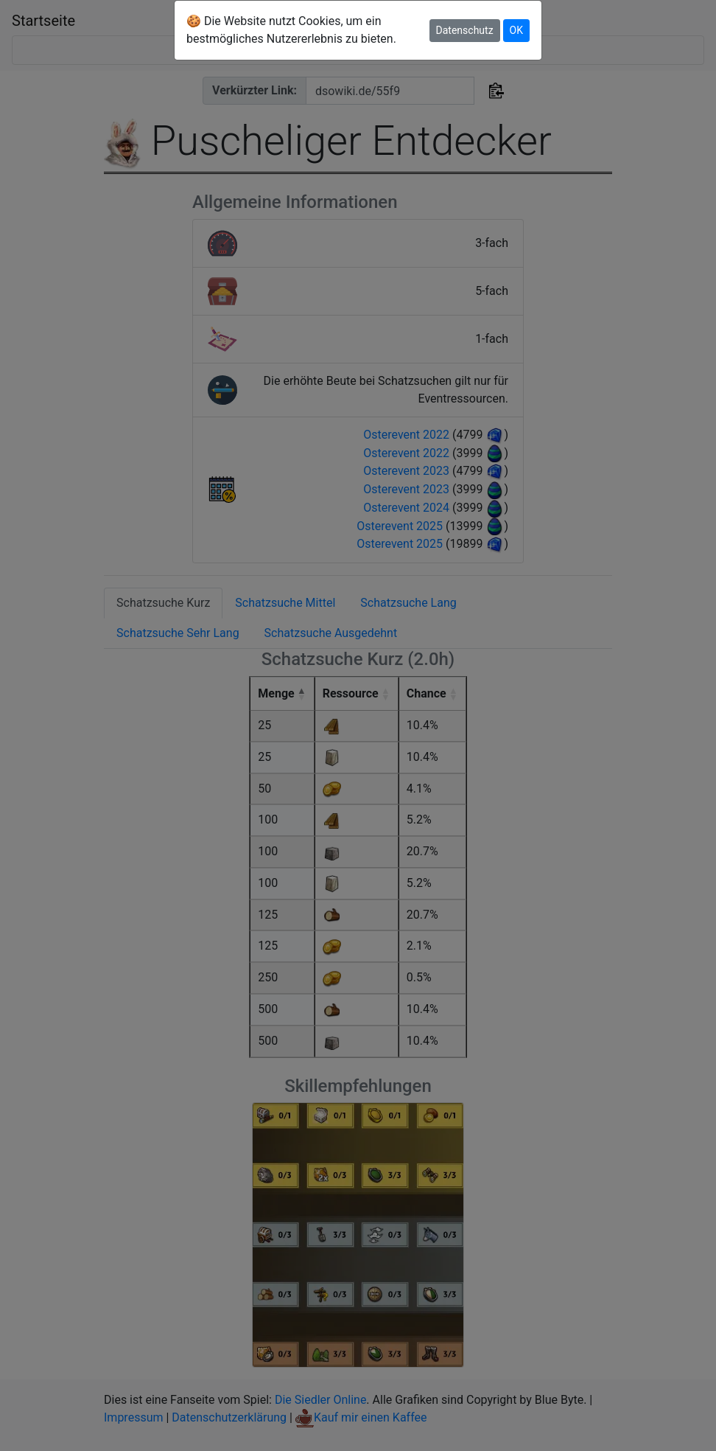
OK (516, 30)
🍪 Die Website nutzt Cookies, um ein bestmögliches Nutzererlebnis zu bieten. (291, 30)
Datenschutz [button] (465, 30)
